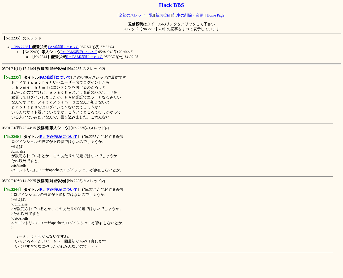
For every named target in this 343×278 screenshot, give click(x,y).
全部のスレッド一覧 (136, 15)
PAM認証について (63, 47)
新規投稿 (163, 15)
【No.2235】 (21, 47)
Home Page (215, 15)
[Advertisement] (88, 265)
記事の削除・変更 (188, 15)
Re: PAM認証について (78, 52)
